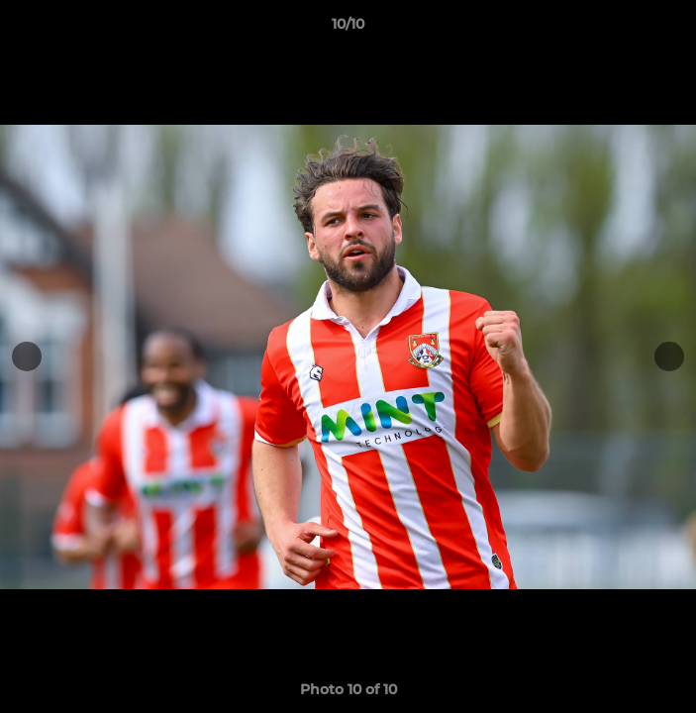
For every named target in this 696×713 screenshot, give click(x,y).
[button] (672, 29)
